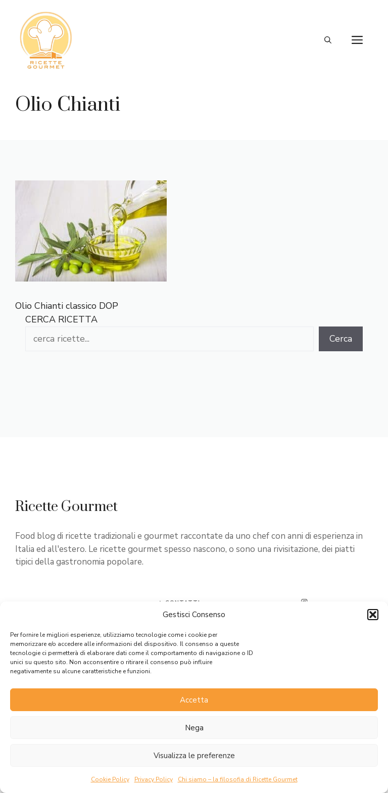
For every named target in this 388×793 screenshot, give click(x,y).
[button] (373, 615)
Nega (194, 728)
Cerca (340, 339)
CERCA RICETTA (61, 319)
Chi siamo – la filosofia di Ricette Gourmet (238, 779)
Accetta (194, 700)
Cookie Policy (110, 779)
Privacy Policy (153, 779)
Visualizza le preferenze (194, 756)
